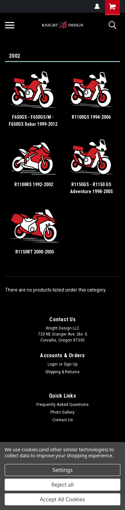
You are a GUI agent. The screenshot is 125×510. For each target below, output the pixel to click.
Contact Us (62, 420)
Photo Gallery (62, 412)
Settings (62, 470)
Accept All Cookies (62, 499)
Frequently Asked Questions (62, 404)
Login (53, 364)
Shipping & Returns (62, 372)
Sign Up (70, 364)
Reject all (62, 484)
